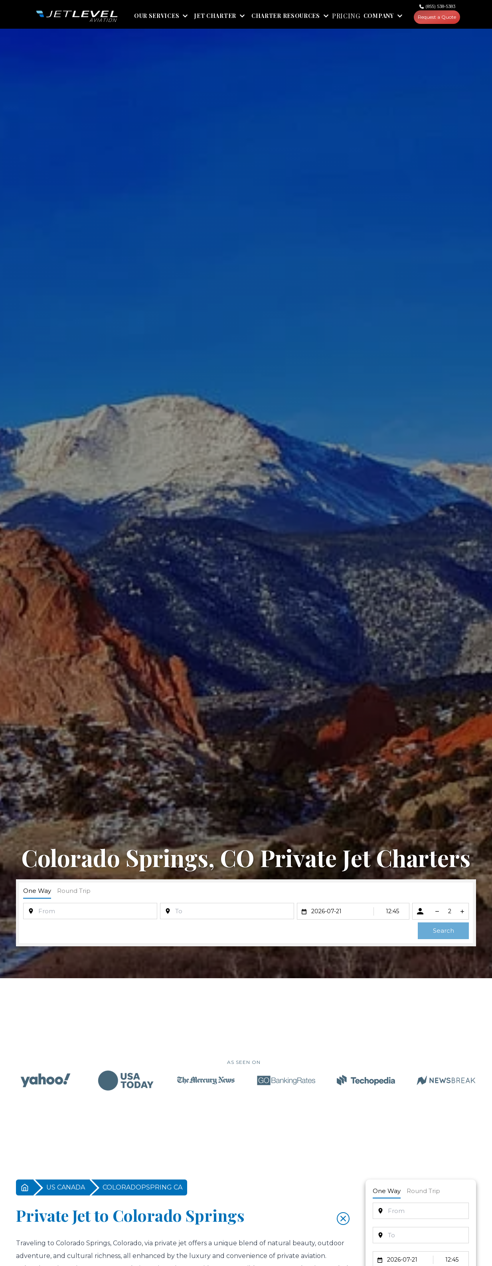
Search (443, 931)
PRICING (344, 17)
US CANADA (65, 1187)
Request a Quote (436, 17)
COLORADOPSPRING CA (142, 1187)
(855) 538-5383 (440, 6)
